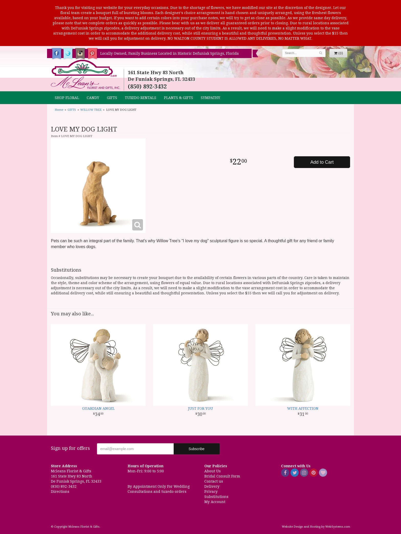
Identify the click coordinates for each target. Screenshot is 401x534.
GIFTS (112, 98)
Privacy (211, 492)
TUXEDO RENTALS (140, 98)
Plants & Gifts (178, 98)
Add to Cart (321, 162)
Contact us (213, 481)
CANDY (93, 98)
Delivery (211, 486)
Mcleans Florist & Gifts (85, 74)
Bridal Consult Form (222, 476)
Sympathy (210, 98)
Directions (60, 492)
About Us (212, 471)
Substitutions (216, 497)
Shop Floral (67, 98)
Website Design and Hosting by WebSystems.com (316, 526)
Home (59, 110)
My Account (214, 502)
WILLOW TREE (91, 110)
